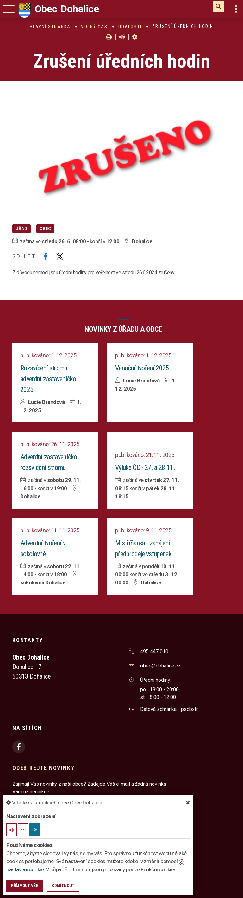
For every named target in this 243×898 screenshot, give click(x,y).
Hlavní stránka (50, 26)
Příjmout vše (24, 885)
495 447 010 (154, 651)
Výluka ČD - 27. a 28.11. (145, 468)
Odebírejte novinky (43, 768)
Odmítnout (63, 885)
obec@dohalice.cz (160, 666)
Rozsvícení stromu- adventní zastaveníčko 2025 (48, 379)
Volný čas (94, 26)
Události (130, 26)
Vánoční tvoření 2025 (142, 368)
